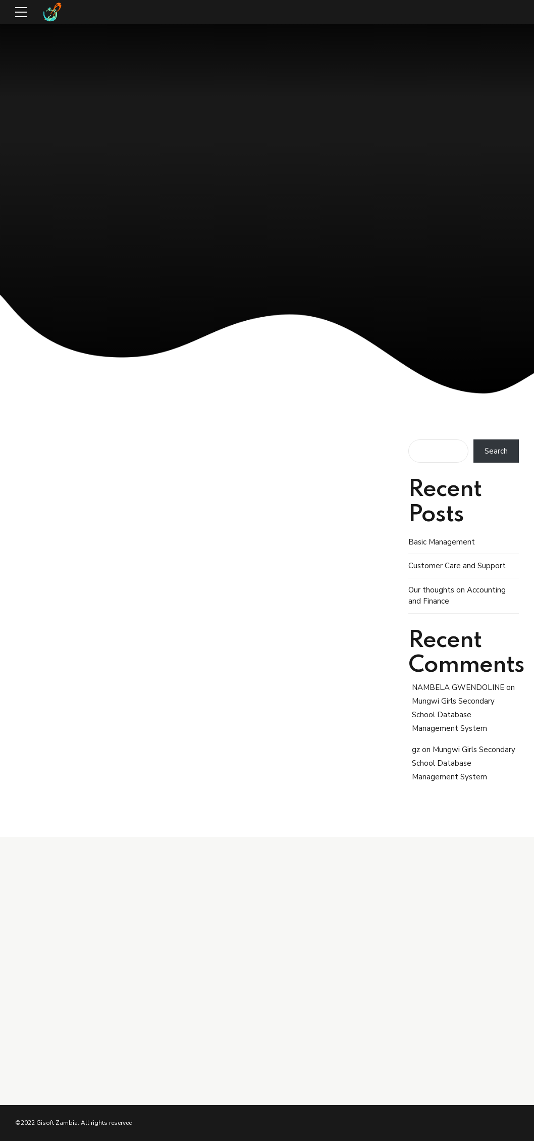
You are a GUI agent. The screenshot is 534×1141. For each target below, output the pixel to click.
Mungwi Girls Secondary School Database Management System (453, 714)
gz (416, 750)
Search (496, 451)
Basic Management (441, 542)
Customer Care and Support (457, 566)
